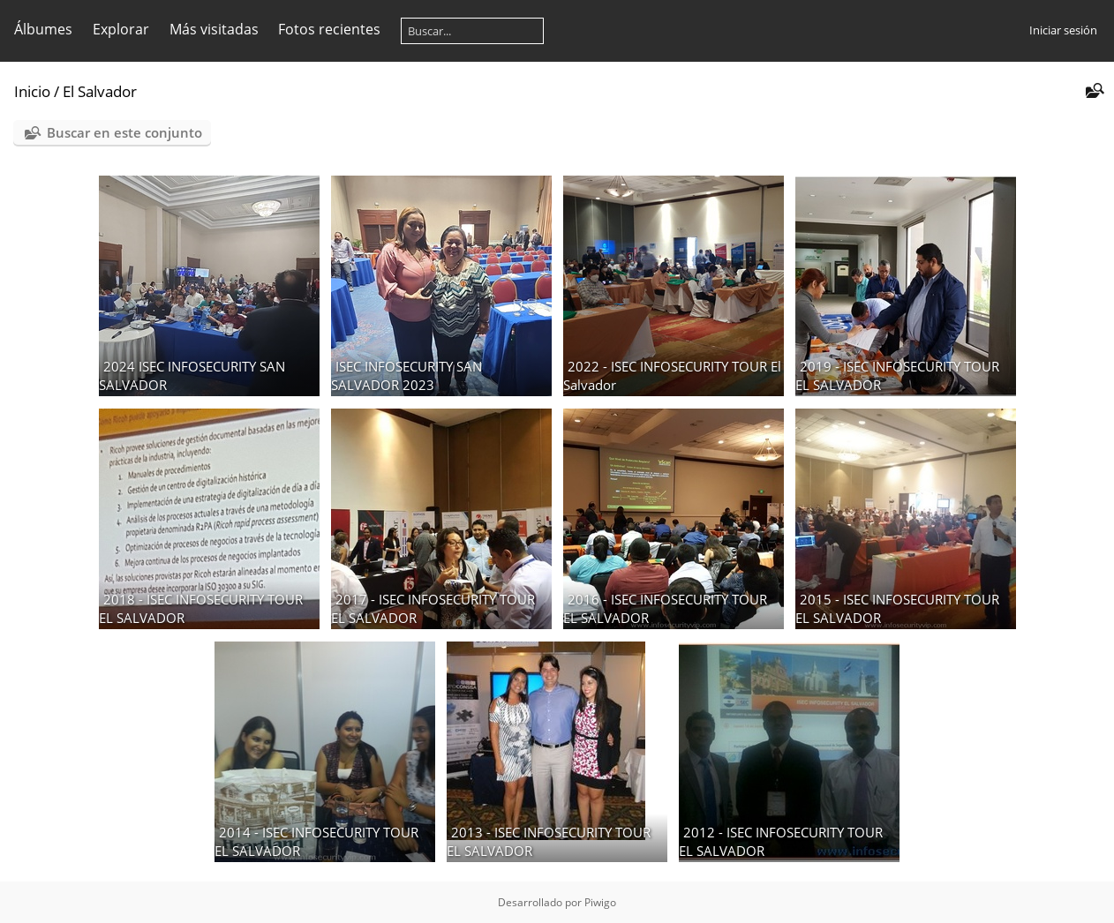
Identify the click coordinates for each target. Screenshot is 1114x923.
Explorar (121, 29)
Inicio (32, 91)
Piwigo (600, 902)
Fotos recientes (329, 29)
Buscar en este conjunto (124, 132)
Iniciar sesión (1063, 30)
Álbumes (43, 29)
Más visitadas (214, 29)
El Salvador (100, 91)
